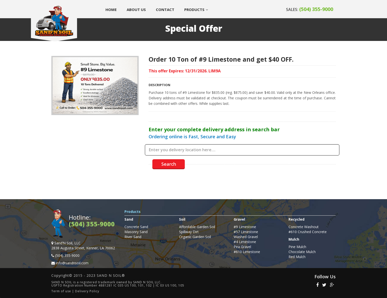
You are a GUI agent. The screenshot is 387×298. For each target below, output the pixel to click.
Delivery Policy (87, 291)
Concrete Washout (304, 226)
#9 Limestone (245, 226)
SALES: (309, 9)
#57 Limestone (246, 231)
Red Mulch (297, 256)
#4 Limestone (245, 241)
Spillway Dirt (189, 231)
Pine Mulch (297, 246)
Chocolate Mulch (302, 251)
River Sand (132, 236)
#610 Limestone (247, 251)
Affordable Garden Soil (197, 226)
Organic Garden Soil (195, 236)
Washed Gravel (246, 236)
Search (168, 164)
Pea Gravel (242, 246)
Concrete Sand (136, 226)
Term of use (61, 291)
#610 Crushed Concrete (308, 231)
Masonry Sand (136, 231)
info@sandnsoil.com (72, 263)
